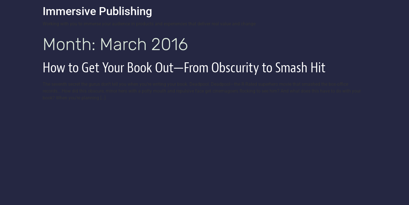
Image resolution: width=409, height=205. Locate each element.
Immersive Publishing (97, 11)
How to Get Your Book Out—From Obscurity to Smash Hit (184, 68)
